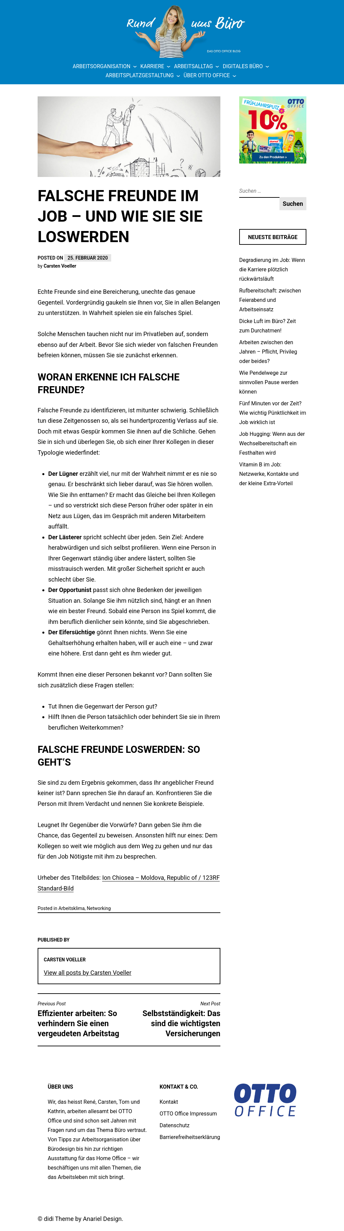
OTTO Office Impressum (188, 1113)
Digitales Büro (243, 66)
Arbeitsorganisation (101, 66)
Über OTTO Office (207, 75)
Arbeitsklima (71, 908)
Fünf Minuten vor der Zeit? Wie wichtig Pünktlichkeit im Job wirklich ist (272, 412)
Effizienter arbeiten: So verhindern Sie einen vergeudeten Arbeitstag (82, 1019)
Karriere (152, 66)
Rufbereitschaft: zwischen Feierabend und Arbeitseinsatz (270, 300)
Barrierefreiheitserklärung (190, 1137)
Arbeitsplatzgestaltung (139, 75)
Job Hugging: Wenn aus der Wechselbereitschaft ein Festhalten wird (272, 443)
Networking (99, 908)
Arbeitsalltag (193, 66)
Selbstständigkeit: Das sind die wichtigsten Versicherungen (176, 1019)
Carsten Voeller (60, 266)
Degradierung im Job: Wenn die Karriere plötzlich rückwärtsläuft (272, 269)
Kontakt (169, 1102)
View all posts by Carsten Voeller (87, 972)
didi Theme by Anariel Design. (83, 1218)
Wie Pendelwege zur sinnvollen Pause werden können (268, 382)
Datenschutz (174, 1125)
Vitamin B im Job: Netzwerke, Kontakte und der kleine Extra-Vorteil (269, 474)
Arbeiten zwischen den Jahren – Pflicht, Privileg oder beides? (268, 351)
